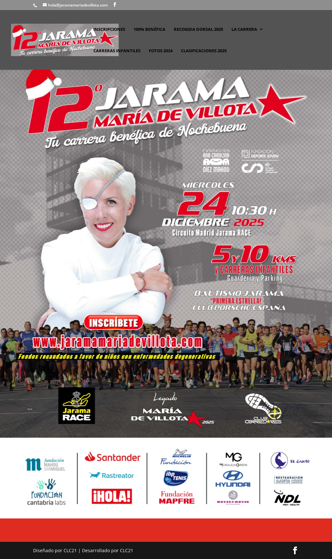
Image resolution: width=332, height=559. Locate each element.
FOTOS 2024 (160, 51)
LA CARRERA (244, 29)
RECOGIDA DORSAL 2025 (198, 29)
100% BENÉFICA (149, 29)
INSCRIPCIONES (109, 29)
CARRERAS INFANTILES (116, 51)
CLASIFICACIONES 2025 (204, 51)
